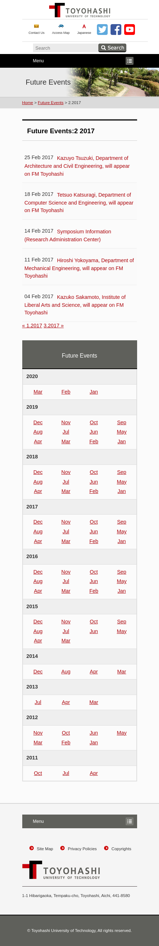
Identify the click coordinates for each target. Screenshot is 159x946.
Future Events (51, 102)
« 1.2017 (32, 325)
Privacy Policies (82, 849)
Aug (38, 432)
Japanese (84, 33)
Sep (121, 422)
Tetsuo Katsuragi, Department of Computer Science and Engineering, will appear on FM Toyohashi (79, 202)
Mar (37, 392)
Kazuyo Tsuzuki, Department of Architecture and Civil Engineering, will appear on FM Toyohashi (77, 165)
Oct (94, 422)
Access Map (61, 33)
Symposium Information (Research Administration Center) (67, 235)
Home (27, 102)
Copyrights (121, 849)
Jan (94, 392)
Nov (66, 422)
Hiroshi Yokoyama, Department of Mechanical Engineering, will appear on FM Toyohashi (79, 268)
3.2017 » (54, 325)
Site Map (45, 849)
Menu (78, 61)
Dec (38, 422)
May (121, 432)
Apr (38, 441)
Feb (65, 392)
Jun (94, 432)
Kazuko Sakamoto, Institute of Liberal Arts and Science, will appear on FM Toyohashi (75, 304)
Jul (65, 432)
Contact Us (37, 33)
